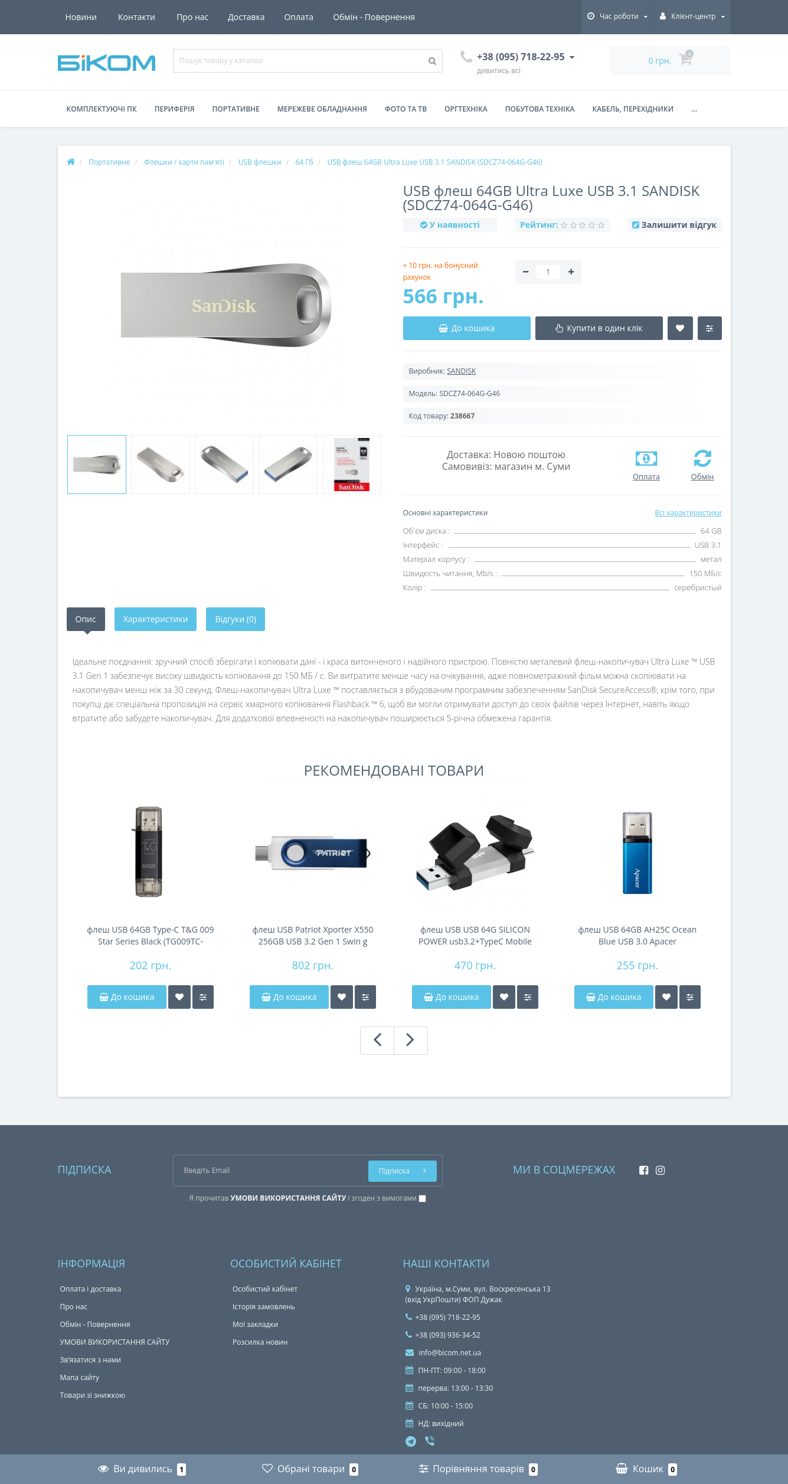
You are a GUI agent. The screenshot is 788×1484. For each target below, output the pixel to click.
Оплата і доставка (91, 1289)
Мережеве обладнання (322, 109)
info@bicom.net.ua (444, 1353)
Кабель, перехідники (633, 109)
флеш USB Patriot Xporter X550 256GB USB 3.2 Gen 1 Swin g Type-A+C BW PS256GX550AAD (312, 935)
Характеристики (155, 619)
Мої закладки (255, 1324)
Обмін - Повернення (268, 16)
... (694, 109)
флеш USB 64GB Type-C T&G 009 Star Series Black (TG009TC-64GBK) (150, 935)
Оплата (191, 16)
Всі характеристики (688, 513)
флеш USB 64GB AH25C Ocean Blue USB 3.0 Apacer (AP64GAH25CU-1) (637, 935)
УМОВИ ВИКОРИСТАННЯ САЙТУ (115, 1342)
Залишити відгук (679, 224)
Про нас (81, 16)
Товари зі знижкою (93, 1395)
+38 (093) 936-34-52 (443, 1335)
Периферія (175, 109)
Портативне (236, 109)
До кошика (126, 996)
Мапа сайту (79, 1377)
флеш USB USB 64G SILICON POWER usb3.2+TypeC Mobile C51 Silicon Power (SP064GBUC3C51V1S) (475, 935)
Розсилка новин (260, 1342)
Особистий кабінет (265, 1289)
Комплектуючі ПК (102, 109)
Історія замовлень (264, 1307)
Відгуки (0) (235, 619)
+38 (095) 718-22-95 (443, 1317)
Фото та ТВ (406, 109)
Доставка (137, 16)
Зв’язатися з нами (90, 1360)
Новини (346, 16)
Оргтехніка (466, 109)
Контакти (402, 16)
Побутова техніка (540, 109)
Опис (86, 619)
